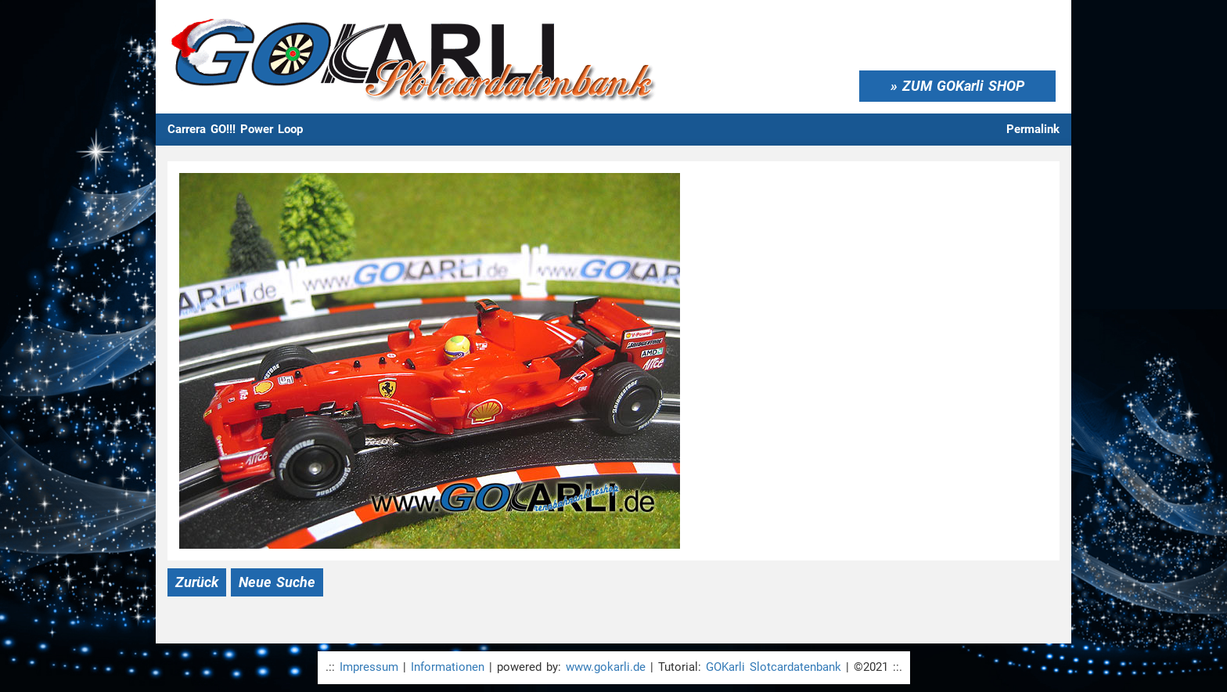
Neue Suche (277, 582)
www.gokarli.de (606, 667)
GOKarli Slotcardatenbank (773, 667)
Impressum (369, 667)
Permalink (1033, 129)
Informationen (447, 667)
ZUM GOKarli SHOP (963, 85)
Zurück (196, 582)
